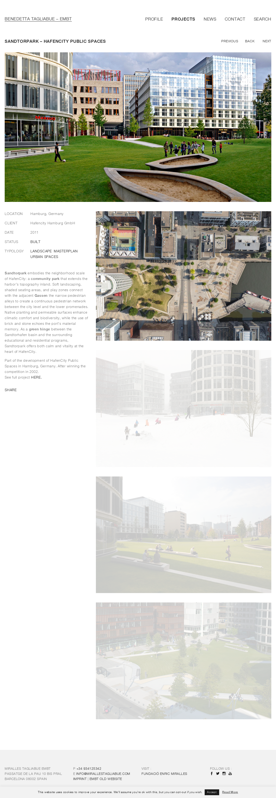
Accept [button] (212, 792)
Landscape (41, 251)
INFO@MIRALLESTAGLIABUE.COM (103, 774)
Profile (154, 19)
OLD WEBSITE (106, 779)
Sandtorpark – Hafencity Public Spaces (55, 41)
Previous (229, 41)
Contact (235, 19)
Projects (183, 19)
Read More (230, 792)
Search (263, 19)
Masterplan (66, 251)
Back (249, 41)
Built (35, 242)
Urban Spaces (44, 257)
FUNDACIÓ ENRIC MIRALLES (164, 774)
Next (267, 41)
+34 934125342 (89, 768)
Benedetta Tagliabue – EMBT (38, 19)
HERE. (36, 377)
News (210, 19)
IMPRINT (80, 779)
